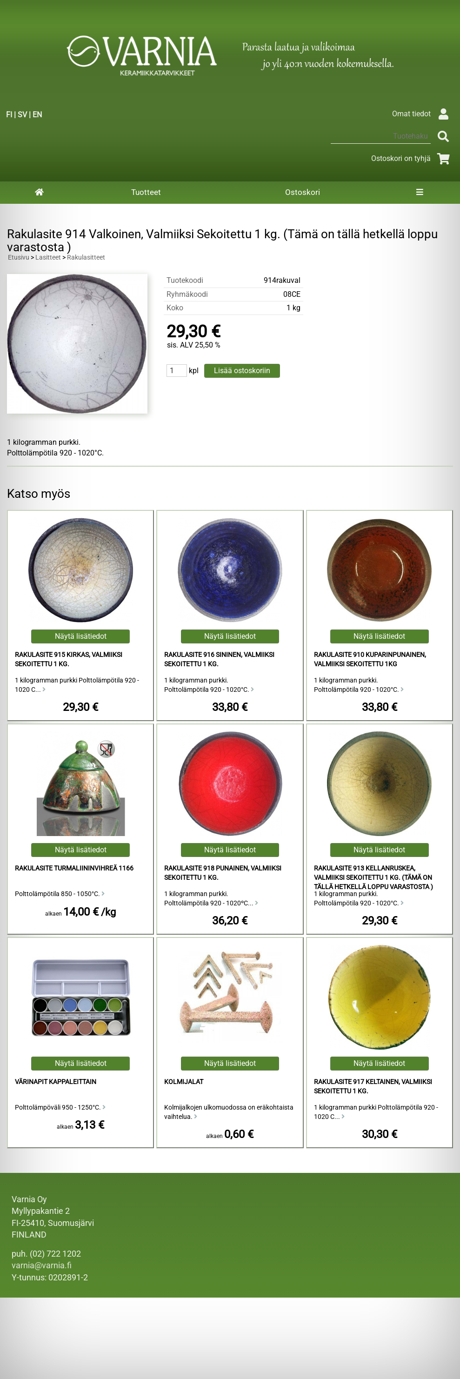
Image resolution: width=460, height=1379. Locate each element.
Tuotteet (146, 192)
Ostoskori (302, 192)
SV (22, 114)
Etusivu (18, 257)
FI (9, 114)
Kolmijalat (183, 1082)
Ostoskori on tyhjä (412, 158)
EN (37, 114)
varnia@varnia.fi (42, 1265)
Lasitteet (48, 257)
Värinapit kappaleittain (55, 1082)
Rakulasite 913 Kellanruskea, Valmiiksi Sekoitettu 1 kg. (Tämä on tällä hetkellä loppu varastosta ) (373, 877)
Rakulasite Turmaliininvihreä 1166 (74, 868)
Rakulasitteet (86, 257)
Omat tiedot (422, 113)
